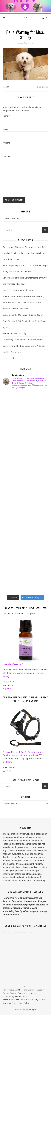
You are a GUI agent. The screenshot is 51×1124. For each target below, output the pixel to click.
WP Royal (32, 1069)
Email (6, 129)
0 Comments (42, 86)
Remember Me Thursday (14, 333)
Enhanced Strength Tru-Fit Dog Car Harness (23, 812)
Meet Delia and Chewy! (24, 1050)
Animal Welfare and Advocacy (15, 1060)
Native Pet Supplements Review (18, 290)
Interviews (23, 1056)
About (11, 1050)
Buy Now (7, 748)
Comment (7, 156)
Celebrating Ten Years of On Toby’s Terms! (23, 339)
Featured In (39, 1050)
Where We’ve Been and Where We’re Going (23, 296)
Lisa (7, 86)
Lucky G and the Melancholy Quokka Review (23, 314)
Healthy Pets (31, 1053)
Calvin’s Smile (9, 358)
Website (6, 143)
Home (5, 1050)
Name (6, 116)
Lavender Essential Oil (13, 724)
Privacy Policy (23, 1063)
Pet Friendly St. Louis (36, 1060)
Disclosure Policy (10, 1063)
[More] (6, 736)
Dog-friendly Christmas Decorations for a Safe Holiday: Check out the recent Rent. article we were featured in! (24, 253)
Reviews (13, 1053)
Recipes (21, 1053)
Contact (6, 1053)
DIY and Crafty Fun (10, 1056)
